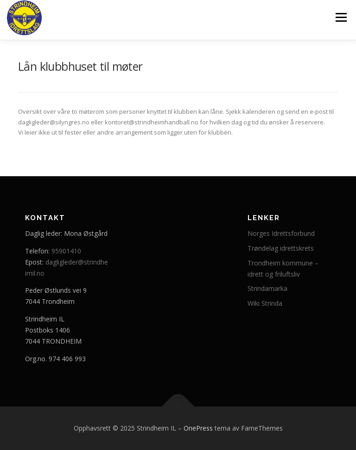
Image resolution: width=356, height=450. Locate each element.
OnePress (198, 428)
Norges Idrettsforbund (281, 233)
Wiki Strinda (265, 303)
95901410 (66, 251)
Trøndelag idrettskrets (281, 248)
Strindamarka (267, 288)
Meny (341, 17)
